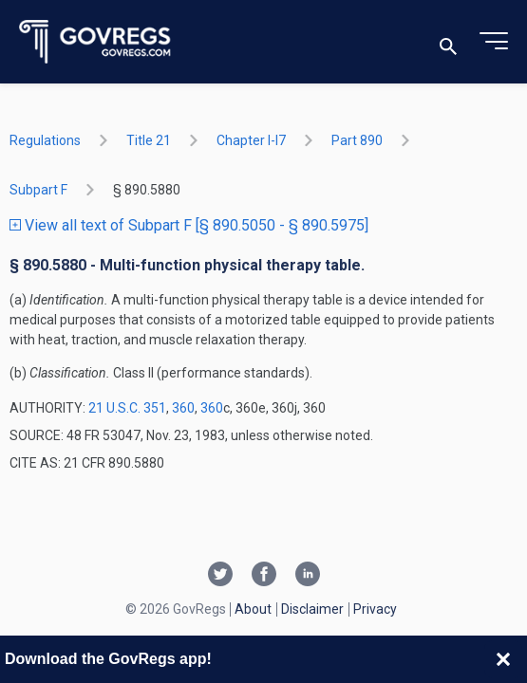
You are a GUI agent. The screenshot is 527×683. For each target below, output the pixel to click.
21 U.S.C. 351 (127, 407)
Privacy (375, 609)
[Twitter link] (220, 576)
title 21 (148, 140)
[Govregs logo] (95, 42)
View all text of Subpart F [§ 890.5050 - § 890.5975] (188, 225)
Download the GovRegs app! (108, 659)
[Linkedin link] (307, 576)
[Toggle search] (448, 42)
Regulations (45, 140)
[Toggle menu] (494, 41)
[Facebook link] (264, 576)
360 (183, 407)
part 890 (357, 140)
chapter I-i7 (251, 140)
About (253, 609)
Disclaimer (312, 609)
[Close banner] (503, 659)
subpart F (38, 189)
